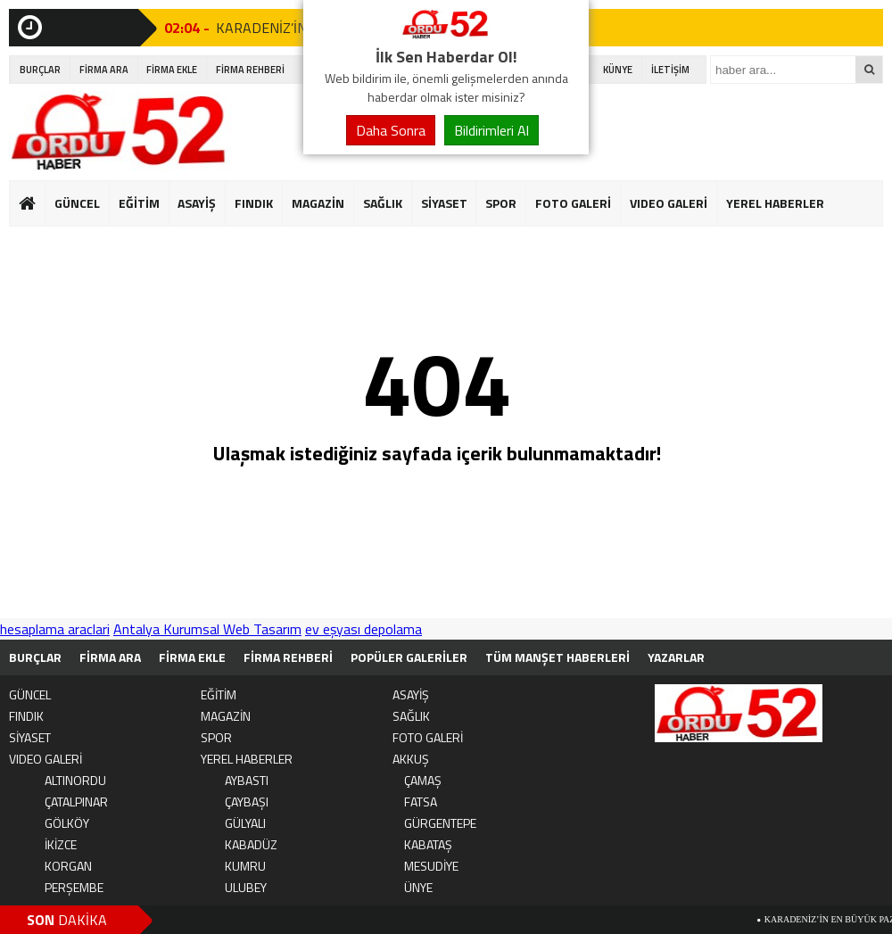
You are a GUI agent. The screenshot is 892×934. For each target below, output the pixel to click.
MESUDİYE (431, 865)
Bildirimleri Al (491, 130)
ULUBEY (246, 887)
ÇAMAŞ (423, 780)
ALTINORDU (75, 780)
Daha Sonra (390, 130)
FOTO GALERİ (573, 203)
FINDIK (254, 203)
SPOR (500, 203)
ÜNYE (418, 887)
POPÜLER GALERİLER (409, 657)
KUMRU (245, 865)
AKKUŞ (410, 758)
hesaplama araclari (55, 629)
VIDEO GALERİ (668, 203)
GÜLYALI (245, 823)
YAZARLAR (676, 657)
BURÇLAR (40, 69)
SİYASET (444, 203)
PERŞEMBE (74, 887)
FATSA (420, 801)
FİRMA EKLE (171, 69)
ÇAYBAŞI (246, 801)
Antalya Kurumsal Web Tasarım (207, 629)
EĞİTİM (139, 203)
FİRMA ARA (103, 69)
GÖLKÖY (67, 823)
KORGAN (68, 865)
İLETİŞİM (670, 69)
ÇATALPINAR (76, 801)
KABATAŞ (428, 844)
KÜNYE (617, 69)
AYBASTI (246, 780)
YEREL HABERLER (775, 203)
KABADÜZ (251, 844)
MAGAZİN (318, 203)
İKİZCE (61, 844)
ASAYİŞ (197, 203)
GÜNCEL (77, 203)
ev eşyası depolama (363, 629)
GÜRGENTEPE (440, 823)
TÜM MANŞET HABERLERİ (557, 657)
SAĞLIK (382, 203)
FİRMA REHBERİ (250, 69)
